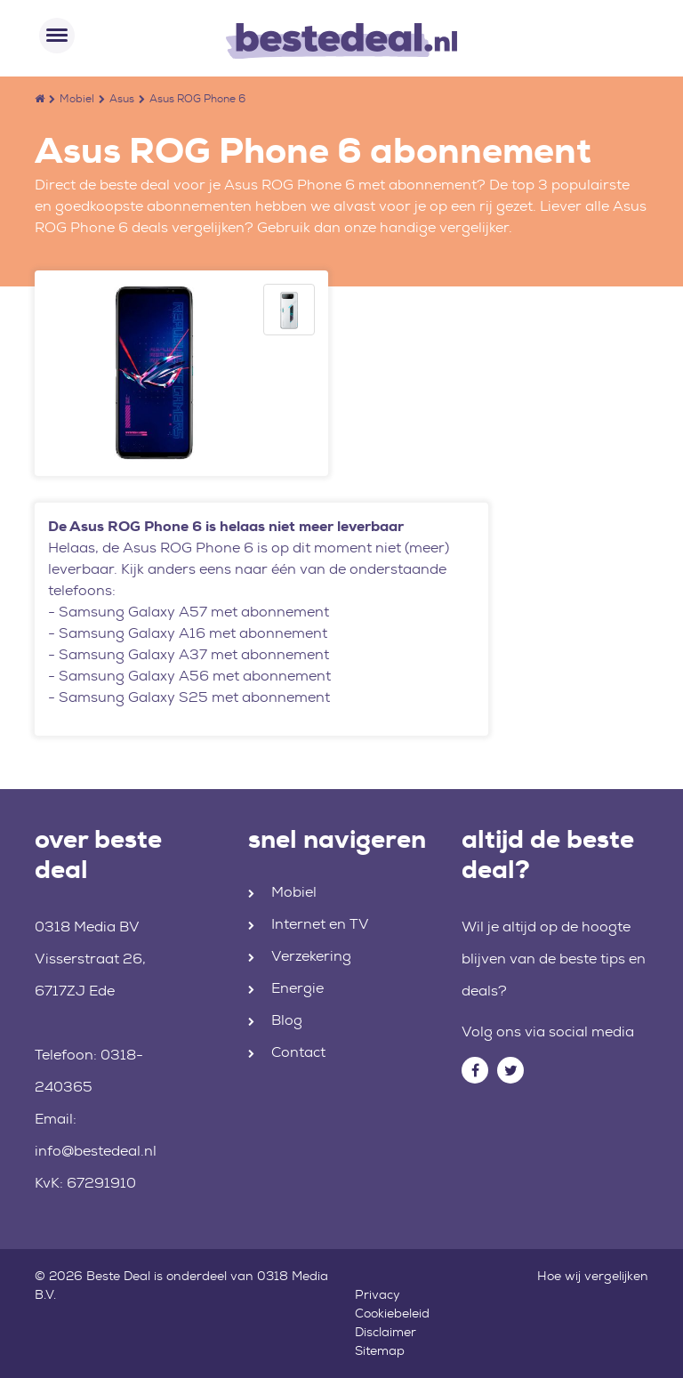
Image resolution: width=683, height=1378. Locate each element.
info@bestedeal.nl (96, 1150)
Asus (121, 99)
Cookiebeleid (392, 1313)
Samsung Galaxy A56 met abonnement (195, 675)
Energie (297, 988)
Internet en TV (320, 924)
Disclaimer (385, 1332)
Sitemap (380, 1350)
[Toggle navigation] (57, 35)
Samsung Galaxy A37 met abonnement (194, 654)
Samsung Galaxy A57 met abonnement (194, 611)
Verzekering (311, 956)
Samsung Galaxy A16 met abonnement (193, 633)
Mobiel (77, 99)
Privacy (377, 1294)
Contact (298, 1052)
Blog (286, 1020)
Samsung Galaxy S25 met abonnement (194, 697)
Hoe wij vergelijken (592, 1276)
